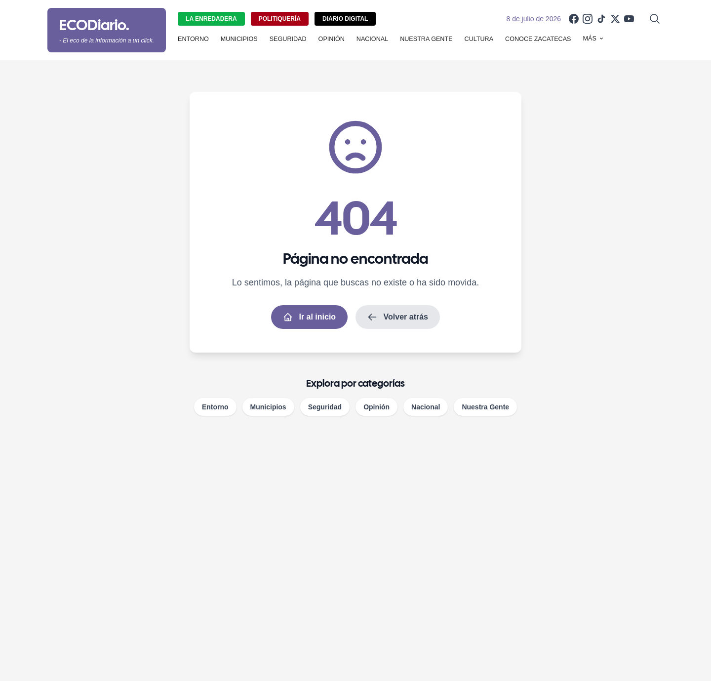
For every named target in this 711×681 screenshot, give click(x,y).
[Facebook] (574, 19)
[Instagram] (587, 19)
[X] (615, 19)
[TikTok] (601, 19)
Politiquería (280, 18)
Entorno (193, 39)
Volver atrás (397, 317)
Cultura (479, 39)
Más (593, 38)
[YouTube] (629, 19)
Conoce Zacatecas (538, 39)
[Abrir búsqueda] (655, 19)
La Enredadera (211, 18)
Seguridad (288, 39)
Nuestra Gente (426, 39)
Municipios (239, 39)
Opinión (331, 39)
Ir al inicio (309, 317)
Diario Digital (345, 18)
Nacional (372, 39)
